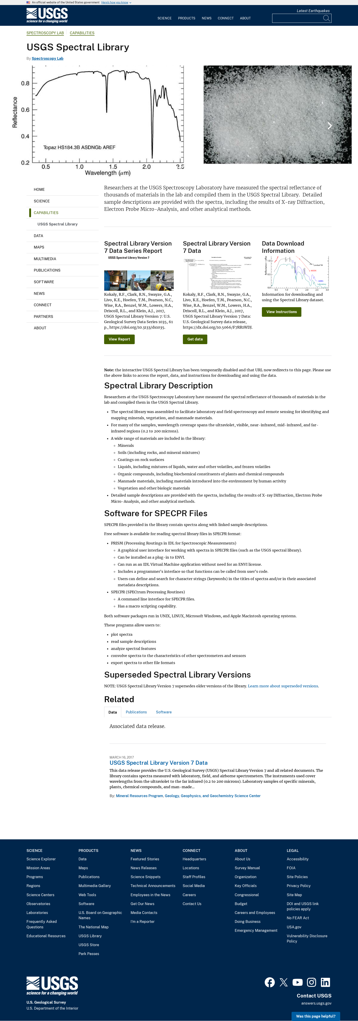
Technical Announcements (153, 886)
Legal (293, 850)
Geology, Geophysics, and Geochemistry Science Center (213, 796)
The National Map (94, 927)
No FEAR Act (298, 918)
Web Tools (87, 895)
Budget (241, 904)
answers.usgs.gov (316, 1003)
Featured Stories (145, 859)
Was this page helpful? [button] (316, 1016)
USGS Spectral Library (57, 224)
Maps (39, 247)
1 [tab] (176, 168)
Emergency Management (256, 930)
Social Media (194, 886)
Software (44, 282)
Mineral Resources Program (139, 796)
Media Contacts (144, 913)
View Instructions (281, 312)
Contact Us (192, 904)
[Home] (47, 22)
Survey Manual (247, 868)
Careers (189, 895)
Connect (226, 18)
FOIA (291, 868)
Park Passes (89, 954)
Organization (245, 877)
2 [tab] (182, 168)
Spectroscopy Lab (45, 33)
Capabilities (82, 33)
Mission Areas (38, 868)
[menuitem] (164, 15)
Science (165, 18)
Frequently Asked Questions (41, 924)
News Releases (144, 868)
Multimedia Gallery (95, 886)
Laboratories (37, 913)
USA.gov (294, 927)
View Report (119, 339)
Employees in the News (150, 895)
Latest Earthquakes (313, 11)
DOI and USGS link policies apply (303, 906)
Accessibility (298, 859)
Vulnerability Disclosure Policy (307, 939)
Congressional (247, 895)
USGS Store (89, 945)
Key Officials (246, 886)
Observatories (38, 904)
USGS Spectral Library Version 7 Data (159, 762)
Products (186, 18)
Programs (34, 877)
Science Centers (40, 895)
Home (39, 189)
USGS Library (90, 936)
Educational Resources (46, 936)
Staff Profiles (194, 877)
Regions (33, 886)
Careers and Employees (255, 913)
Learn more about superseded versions (283, 686)
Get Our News (142, 904)
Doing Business (248, 921)
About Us (242, 859)
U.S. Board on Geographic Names (100, 915)
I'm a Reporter (143, 921)
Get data (195, 339)
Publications (47, 270)
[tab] (112, 712)
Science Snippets (146, 877)
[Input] (302, 18)
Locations (191, 868)
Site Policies (297, 877)
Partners (43, 316)
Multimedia (45, 259)
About (245, 18)
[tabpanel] (179, 121)
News (206, 18)
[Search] (327, 18)
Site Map (294, 895)
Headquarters (194, 859)
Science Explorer (41, 859)
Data (38, 236)
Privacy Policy (299, 886)
